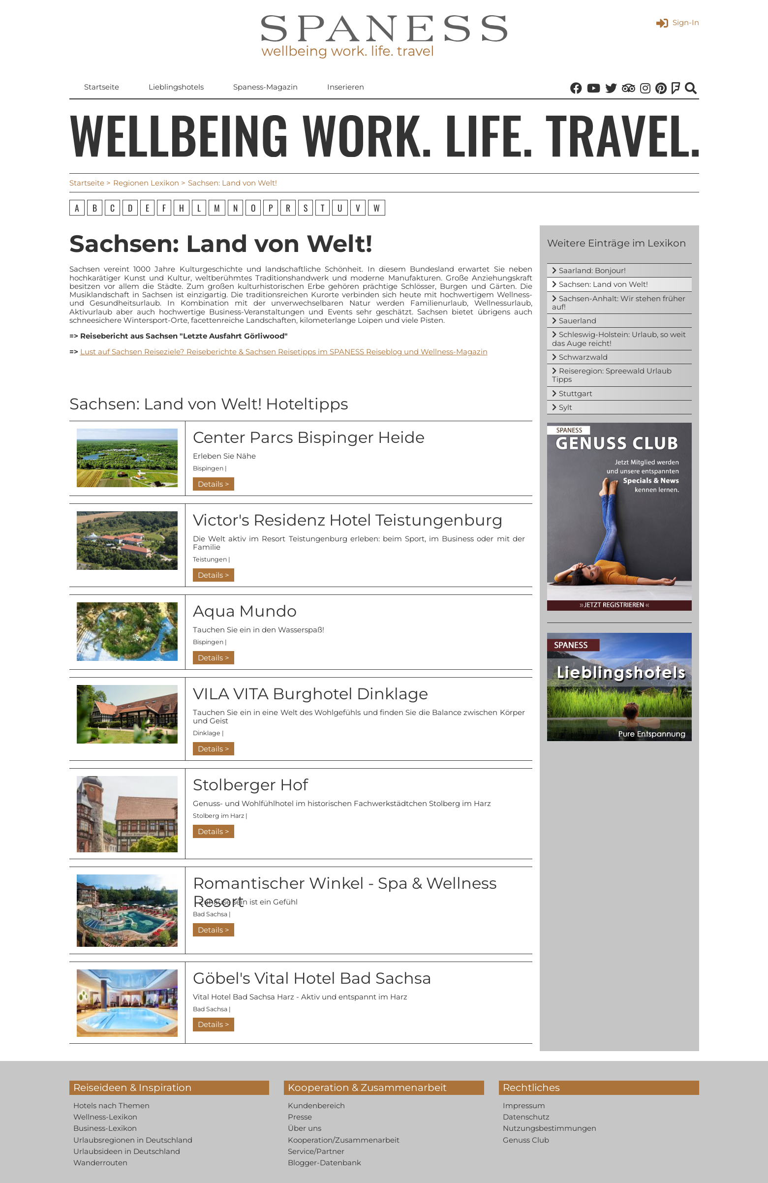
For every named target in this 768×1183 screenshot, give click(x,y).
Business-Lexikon (105, 1128)
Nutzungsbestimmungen (549, 1128)
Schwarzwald (583, 357)
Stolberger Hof (250, 784)
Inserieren (345, 87)
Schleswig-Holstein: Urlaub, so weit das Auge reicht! (619, 338)
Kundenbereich (316, 1105)
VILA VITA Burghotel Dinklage (310, 693)
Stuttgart (575, 393)
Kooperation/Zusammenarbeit (343, 1140)
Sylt (565, 407)
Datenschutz (526, 1116)
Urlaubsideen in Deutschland (126, 1151)
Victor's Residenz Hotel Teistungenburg (348, 519)
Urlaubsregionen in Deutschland (132, 1140)
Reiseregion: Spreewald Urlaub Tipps (612, 375)
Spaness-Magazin (265, 87)
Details (210, 484)
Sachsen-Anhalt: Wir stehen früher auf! (618, 302)
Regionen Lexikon (146, 182)
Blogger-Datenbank (324, 1162)
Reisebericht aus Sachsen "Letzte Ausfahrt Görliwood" (184, 336)
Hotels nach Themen (111, 1105)
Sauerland (577, 320)
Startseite (101, 87)
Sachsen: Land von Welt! (603, 284)
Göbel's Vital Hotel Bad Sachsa (312, 978)
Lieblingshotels (176, 87)
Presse (300, 1116)
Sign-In (677, 22)
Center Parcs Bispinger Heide (309, 437)
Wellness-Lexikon (105, 1116)
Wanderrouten (100, 1162)
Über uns (304, 1128)
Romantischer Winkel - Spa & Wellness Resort (345, 892)
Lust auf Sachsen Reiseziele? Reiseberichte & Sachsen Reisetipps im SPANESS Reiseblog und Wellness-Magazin (284, 351)
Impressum (524, 1105)
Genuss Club (526, 1140)
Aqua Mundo (245, 611)
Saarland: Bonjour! (592, 270)
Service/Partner (316, 1151)
